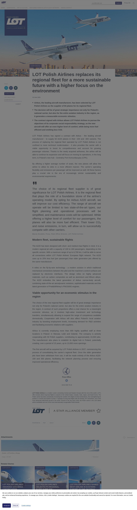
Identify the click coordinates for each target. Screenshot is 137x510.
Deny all (15, 505)
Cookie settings (26, 505)
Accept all (7, 505)
